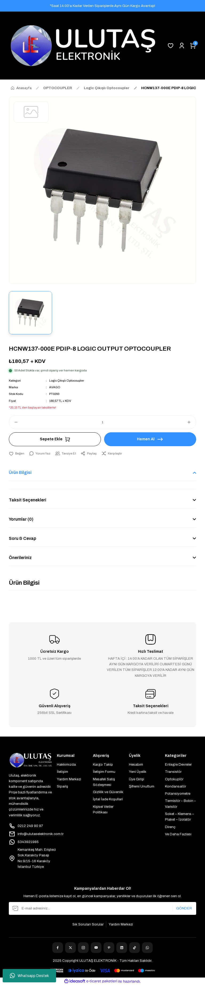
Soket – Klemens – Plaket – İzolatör (179, 816)
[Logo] (83, 46)
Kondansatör (175, 786)
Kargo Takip (103, 764)
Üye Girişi (136, 779)
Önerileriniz (20, 557)
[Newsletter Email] (102, 908)
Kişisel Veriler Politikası (103, 809)
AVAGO (54, 387)
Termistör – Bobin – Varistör (180, 803)
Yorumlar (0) (21, 519)
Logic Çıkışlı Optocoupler (66, 380)
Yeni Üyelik (137, 772)
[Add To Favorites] (16, 453)
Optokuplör (174, 779)
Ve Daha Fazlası (178, 834)
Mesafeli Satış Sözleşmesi (104, 782)
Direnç (170, 827)
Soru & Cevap (22, 538)
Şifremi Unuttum (141, 786)
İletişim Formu (104, 772)
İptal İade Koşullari (108, 799)
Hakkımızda (66, 764)
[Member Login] (182, 45)
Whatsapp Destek (29, 976)
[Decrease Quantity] (13, 422)
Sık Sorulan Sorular (88, 924)
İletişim (62, 772)
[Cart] (193, 45)
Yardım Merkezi (69, 779)
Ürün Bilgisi (20, 472)
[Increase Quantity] (191, 422)
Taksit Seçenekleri (27, 500)
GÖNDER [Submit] (184, 908)
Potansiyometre (177, 794)
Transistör (173, 772)
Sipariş (62, 786)
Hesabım (136, 764)
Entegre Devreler (178, 764)
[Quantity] (102, 422)
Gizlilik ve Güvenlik (108, 792)
